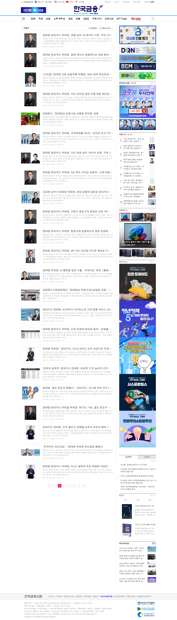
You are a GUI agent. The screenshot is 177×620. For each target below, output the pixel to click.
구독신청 (107, 2)
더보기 (152, 83)
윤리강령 (79, 596)
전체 (33, 18)
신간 (149, 500)
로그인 (116, 2)
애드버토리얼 (124, 543)
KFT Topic (122, 18)
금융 (70, 18)
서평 (137, 500)
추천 (125, 500)
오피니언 (109, 18)
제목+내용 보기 (106, 28)
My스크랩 (136, 2)
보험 (78, 18)
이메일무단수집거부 (144, 596)
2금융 (86, 18)
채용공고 (96, 596)
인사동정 (128, 457)
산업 (48, 18)
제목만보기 (94, 28)
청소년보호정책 (119, 596)
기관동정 (147, 457)
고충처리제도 (130, 596)
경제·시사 (97, 18)
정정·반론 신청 (69, 596)
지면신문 (147, 2)
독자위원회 (87, 596)
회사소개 (51, 596)
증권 (40, 18)
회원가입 (126, 2)
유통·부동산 (59, 18)
